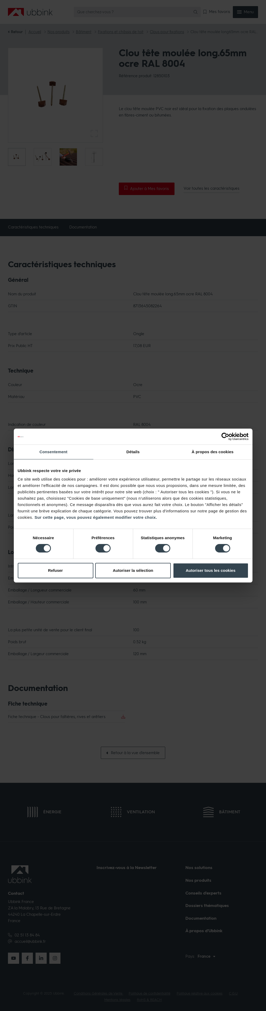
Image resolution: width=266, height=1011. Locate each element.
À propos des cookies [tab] (213, 452)
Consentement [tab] (53, 452)
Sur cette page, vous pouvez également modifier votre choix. (95, 517)
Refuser (55, 570)
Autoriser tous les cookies (211, 570)
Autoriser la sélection (133, 570)
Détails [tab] (133, 452)
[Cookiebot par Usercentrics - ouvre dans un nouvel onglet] (225, 436)
